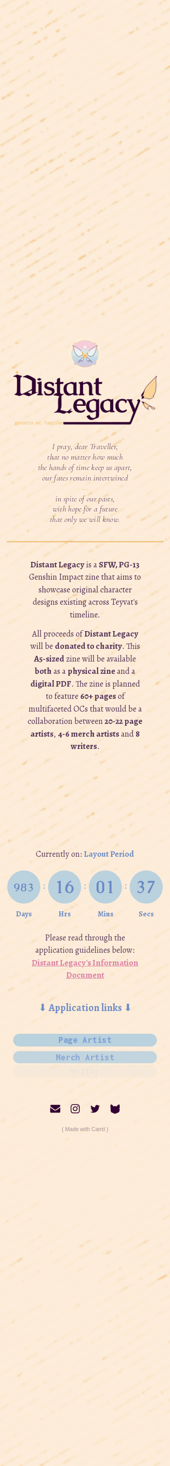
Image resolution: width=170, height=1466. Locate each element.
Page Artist (85, 1039)
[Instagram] (75, 1109)
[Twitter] (95, 1109)
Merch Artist (85, 1053)
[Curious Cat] (115, 1109)
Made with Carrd (85, 1129)
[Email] (55, 1109)
